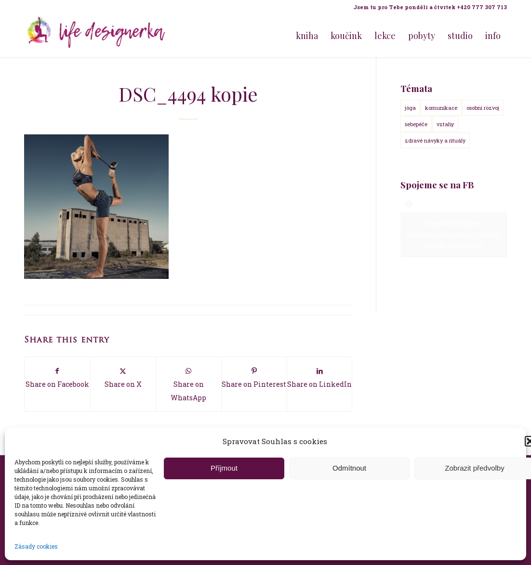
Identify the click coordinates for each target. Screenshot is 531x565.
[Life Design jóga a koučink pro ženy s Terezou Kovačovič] (96, 35)
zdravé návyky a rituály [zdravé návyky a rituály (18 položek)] (435, 140)
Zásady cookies (36, 546)
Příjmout (224, 468)
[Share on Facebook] (57, 377)
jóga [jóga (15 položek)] (410, 107)
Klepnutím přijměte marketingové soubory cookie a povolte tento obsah (454, 234)
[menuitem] (427, 7)
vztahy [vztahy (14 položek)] (445, 124)
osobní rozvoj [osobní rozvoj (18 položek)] (482, 107)
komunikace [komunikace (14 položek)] (441, 107)
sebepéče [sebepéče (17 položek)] (416, 124)
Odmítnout (349, 468)
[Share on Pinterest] (254, 377)
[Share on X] (123, 377)
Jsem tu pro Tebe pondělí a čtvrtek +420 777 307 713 (430, 7)
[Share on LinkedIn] (319, 377)
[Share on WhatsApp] (188, 384)
